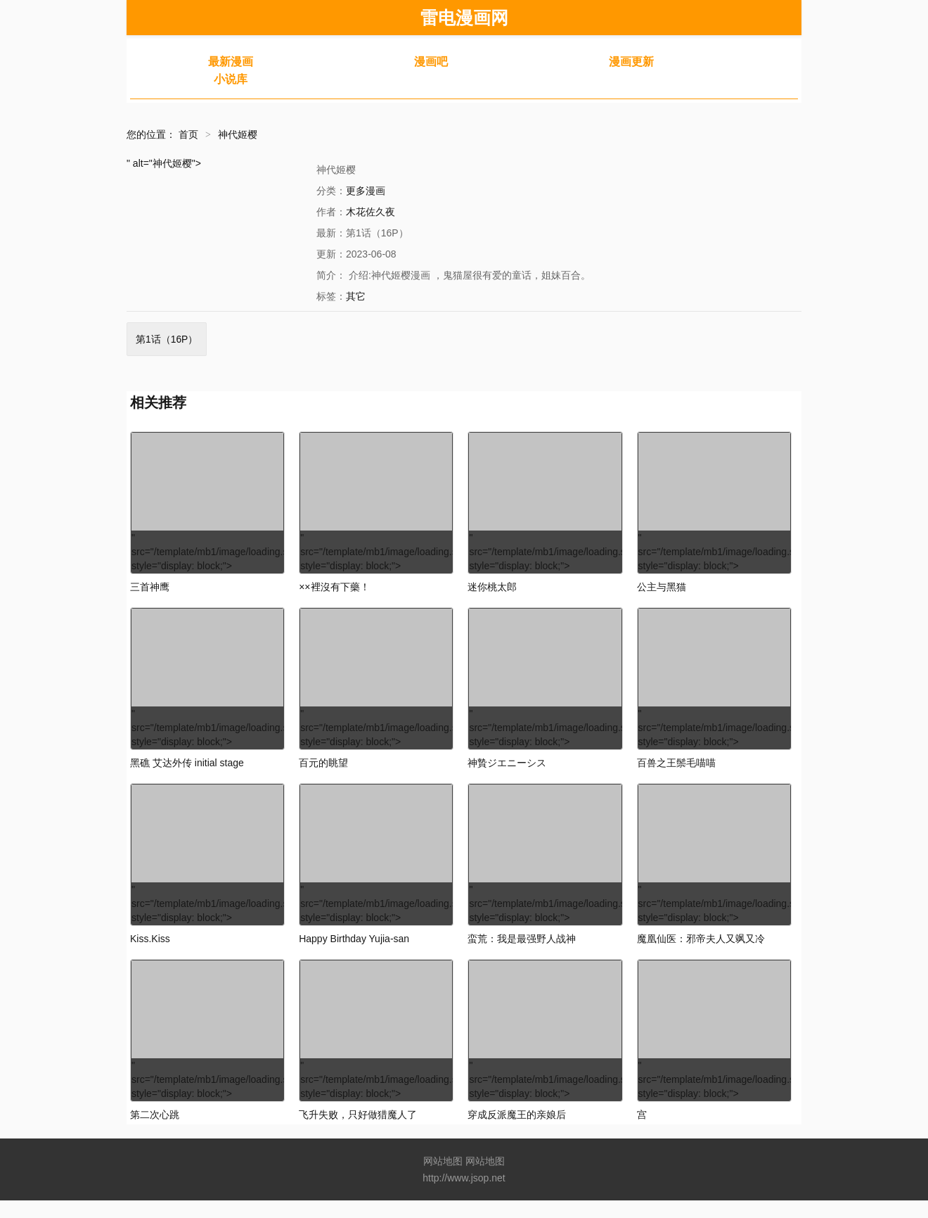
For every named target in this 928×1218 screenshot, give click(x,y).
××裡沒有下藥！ (334, 591)
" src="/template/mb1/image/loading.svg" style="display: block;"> (208, 504)
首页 (188, 134)
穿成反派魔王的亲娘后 (517, 1132)
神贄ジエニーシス (507, 772)
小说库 (230, 79)
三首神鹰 (149, 591)
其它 (356, 296)
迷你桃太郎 (492, 591)
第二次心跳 (154, 1132)
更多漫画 (365, 190)
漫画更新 (631, 62)
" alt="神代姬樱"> (164, 163)
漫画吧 (431, 62)
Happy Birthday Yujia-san (354, 952)
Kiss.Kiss (150, 952)
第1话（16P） (167, 339)
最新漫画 (230, 62)
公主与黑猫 (661, 591)
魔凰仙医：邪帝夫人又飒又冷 (701, 952)
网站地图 (443, 1178)
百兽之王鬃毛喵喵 (676, 772)
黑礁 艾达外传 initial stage (187, 772)
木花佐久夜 (370, 211)
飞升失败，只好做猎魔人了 (358, 1132)
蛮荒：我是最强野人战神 (522, 952)
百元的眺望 (323, 772)
